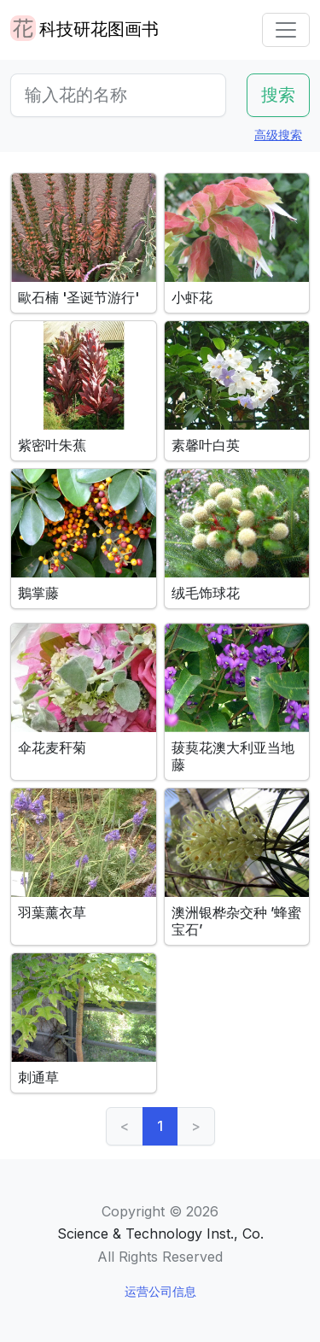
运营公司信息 (160, 1291)
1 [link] (160, 1125)
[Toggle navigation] (286, 30)
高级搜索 (278, 134)
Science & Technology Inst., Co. (160, 1233)
